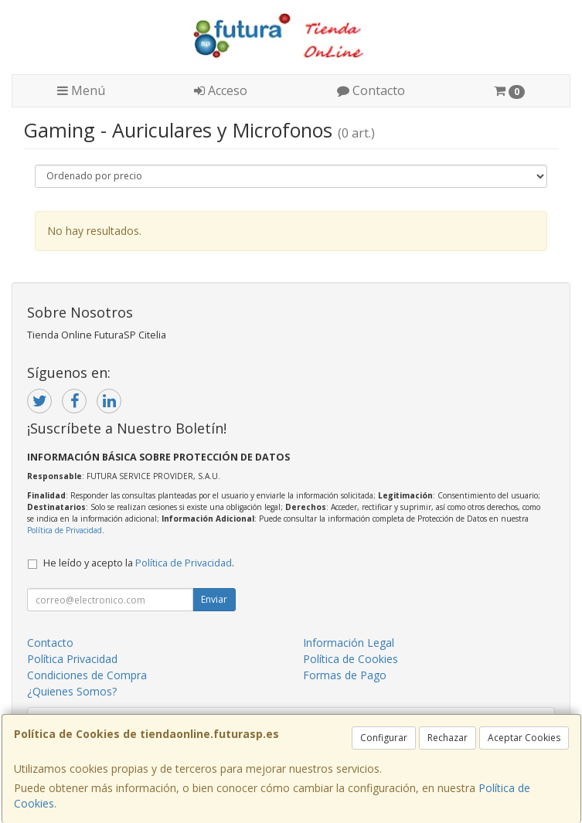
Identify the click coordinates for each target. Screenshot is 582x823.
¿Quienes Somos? (72, 691)
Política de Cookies (350, 658)
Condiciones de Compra (87, 675)
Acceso (220, 90)
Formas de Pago (344, 675)
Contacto (371, 90)
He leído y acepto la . (138, 563)
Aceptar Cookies (524, 737)
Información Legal (348, 642)
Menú (81, 90)
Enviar (214, 599)
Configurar (383, 737)
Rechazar (447, 737)
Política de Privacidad (64, 530)
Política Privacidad (72, 658)
